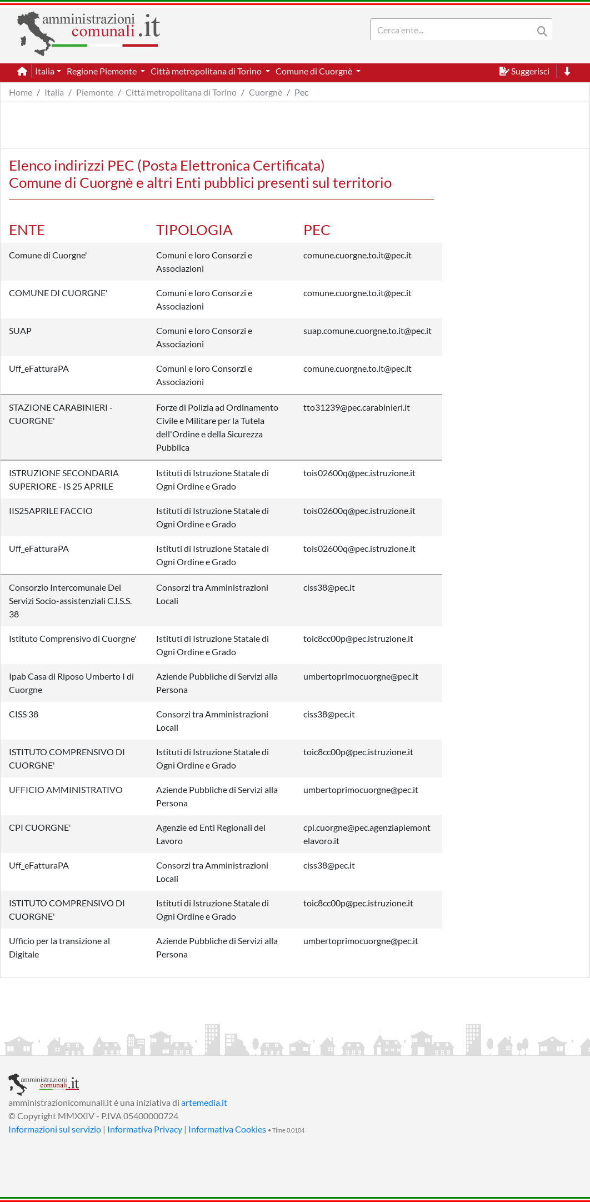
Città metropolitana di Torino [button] (207, 71)
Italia (54, 92)
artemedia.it (204, 1102)
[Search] (454, 29)
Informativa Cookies (227, 1129)
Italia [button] (44, 71)
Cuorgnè (265, 92)
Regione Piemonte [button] (102, 71)
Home (20, 92)
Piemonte (94, 92)
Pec (301, 92)
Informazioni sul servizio (54, 1129)
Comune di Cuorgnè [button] (315, 71)
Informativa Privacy (144, 1129)
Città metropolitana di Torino (181, 92)
